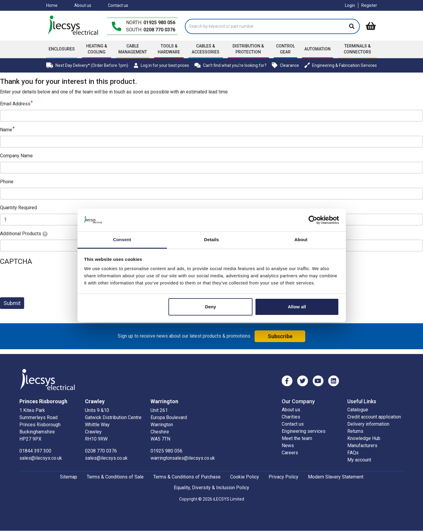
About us (82, 5)
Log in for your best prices (161, 65)
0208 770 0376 (159, 30)
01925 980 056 (159, 22)
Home (52, 5)
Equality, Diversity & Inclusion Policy (211, 487)
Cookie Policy (244, 477)
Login (350, 5)
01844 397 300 (35, 451)
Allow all (297, 306)
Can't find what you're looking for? (230, 65)
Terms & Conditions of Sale (115, 477)
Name (6, 130)
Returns (355, 431)
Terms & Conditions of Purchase (187, 477)
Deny (210, 306)
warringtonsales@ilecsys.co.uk (183, 458)
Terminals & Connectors (357, 49)
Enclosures (62, 49)
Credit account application (374, 417)
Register (369, 5)
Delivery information (368, 424)
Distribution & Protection (248, 49)
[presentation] (45, 281)
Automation (317, 49)
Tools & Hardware (169, 49)
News (288, 445)
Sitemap (68, 477)
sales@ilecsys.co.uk (40, 458)
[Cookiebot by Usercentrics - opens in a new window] (313, 220)
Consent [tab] (122, 239)
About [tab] (301, 239)
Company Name (16, 155)
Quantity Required (18, 207)
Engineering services (304, 431)
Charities (291, 417)
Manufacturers (362, 445)
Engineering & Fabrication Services (340, 65)
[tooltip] (45, 234)
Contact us (118, 5)
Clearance (285, 65)
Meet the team (297, 438)
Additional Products (24, 234)
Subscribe (280, 336)
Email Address (15, 104)
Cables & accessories (205, 49)
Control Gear (285, 49)
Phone (6, 181)
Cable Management (132, 49)
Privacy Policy (283, 477)
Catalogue (357, 410)
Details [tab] (211, 239)
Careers (290, 452)
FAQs (353, 452)
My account (359, 460)
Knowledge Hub (363, 438)
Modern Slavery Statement (335, 477)
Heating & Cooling (96, 49)
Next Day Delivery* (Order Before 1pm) (87, 65)
